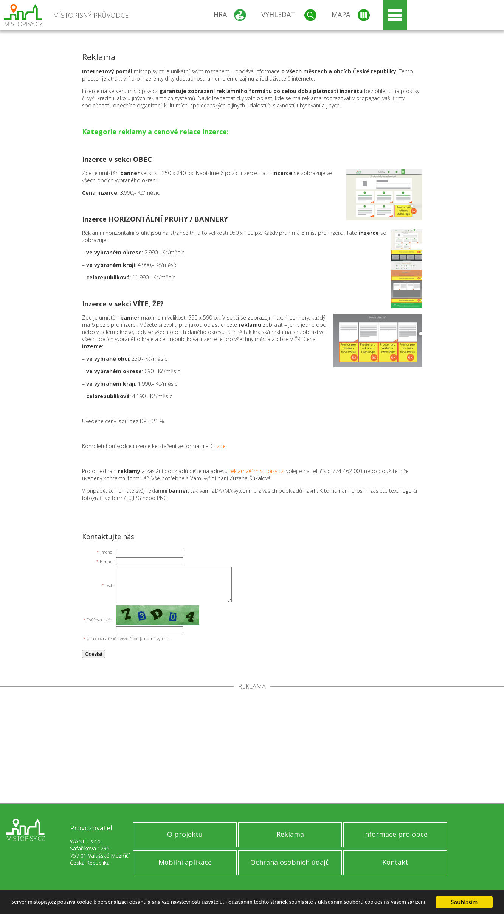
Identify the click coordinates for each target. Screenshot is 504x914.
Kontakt (395, 862)
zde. (222, 446)
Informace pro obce (395, 834)
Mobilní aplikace (185, 862)
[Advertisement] (252, 746)
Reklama (290, 834)
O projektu (185, 834)
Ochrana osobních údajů (290, 862)
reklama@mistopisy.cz (256, 471)
